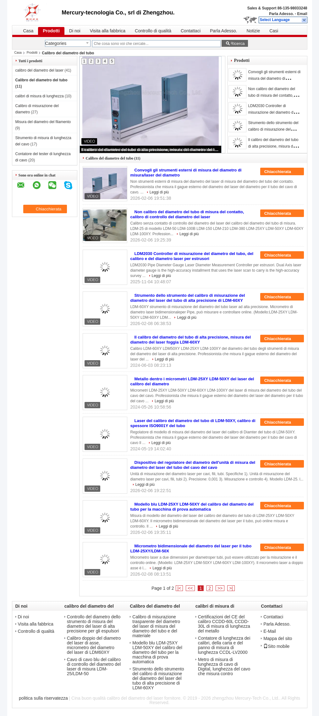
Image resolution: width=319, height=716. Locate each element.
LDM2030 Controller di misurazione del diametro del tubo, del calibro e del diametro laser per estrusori (192, 256)
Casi (273, 31)
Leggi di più (159, 192)
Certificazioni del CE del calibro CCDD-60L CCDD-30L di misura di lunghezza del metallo (224, 624)
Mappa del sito (277, 638)
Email (302, 14)
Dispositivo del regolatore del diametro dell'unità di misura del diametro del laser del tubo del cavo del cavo (193, 465)
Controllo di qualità (153, 31)
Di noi (74, 31)
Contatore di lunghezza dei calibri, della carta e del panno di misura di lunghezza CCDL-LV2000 (224, 645)
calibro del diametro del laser (39, 70)
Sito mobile (276, 646)
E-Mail (269, 631)
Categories (56, 43)
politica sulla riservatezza (43, 698)
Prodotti (51, 31)
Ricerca (237, 43)
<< (190, 588)
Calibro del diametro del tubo (41, 80)
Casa (28, 31)
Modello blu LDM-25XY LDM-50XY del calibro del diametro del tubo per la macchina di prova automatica (192, 507)
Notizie (253, 31)
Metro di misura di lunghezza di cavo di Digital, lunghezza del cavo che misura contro (224, 666)
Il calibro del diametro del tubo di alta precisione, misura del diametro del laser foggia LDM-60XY (150, 150)
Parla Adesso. (281, 14)
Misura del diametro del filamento (43, 122)
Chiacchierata (282, 172)
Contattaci (191, 31)
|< (179, 588)
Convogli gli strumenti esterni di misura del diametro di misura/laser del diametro (274, 78)
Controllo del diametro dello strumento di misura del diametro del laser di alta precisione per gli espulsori (93, 624)
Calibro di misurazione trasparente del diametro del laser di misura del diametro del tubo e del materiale (156, 626)
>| (231, 588)
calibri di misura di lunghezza (39, 96)
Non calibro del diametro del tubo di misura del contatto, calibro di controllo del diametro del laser (187, 214)
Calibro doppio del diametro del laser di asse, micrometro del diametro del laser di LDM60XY (94, 645)
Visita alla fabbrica (107, 31)
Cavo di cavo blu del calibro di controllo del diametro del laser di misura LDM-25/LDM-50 (94, 666)
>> (220, 588)
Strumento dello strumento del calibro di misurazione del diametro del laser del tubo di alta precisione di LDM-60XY (187, 298)
